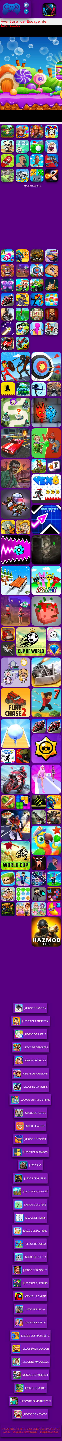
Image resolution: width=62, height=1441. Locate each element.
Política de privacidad (24, 1431)
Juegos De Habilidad (30, 1075)
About (6, 1431)
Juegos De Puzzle (30, 1035)
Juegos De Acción (30, 1009)
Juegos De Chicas (30, 1061)
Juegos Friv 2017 (11, 9)
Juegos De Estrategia (30, 1022)
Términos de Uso (49, 1431)
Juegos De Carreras (30, 1088)
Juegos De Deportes (30, 1048)
